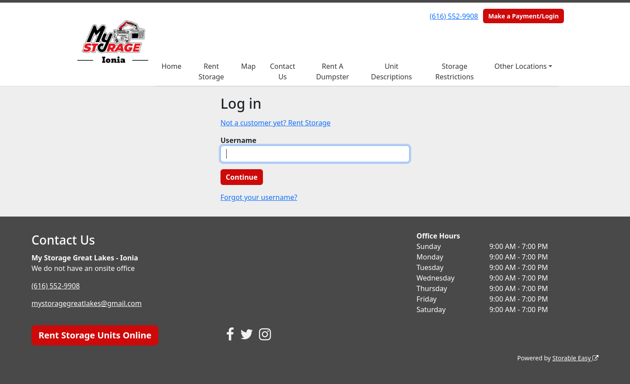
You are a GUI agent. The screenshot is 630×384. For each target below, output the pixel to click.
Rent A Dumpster (332, 71)
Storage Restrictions (454, 71)
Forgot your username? (258, 197)
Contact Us (282, 71)
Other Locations (520, 66)
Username (238, 140)
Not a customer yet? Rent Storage (275, 123)
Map (248, 66)
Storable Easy (575, 358)
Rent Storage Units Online (94, 335)
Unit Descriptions (391, 71)
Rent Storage (211, 71)
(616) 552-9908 (454, 16)
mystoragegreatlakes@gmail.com (87, 303)
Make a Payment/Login (523, 16)
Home (171, 66)
